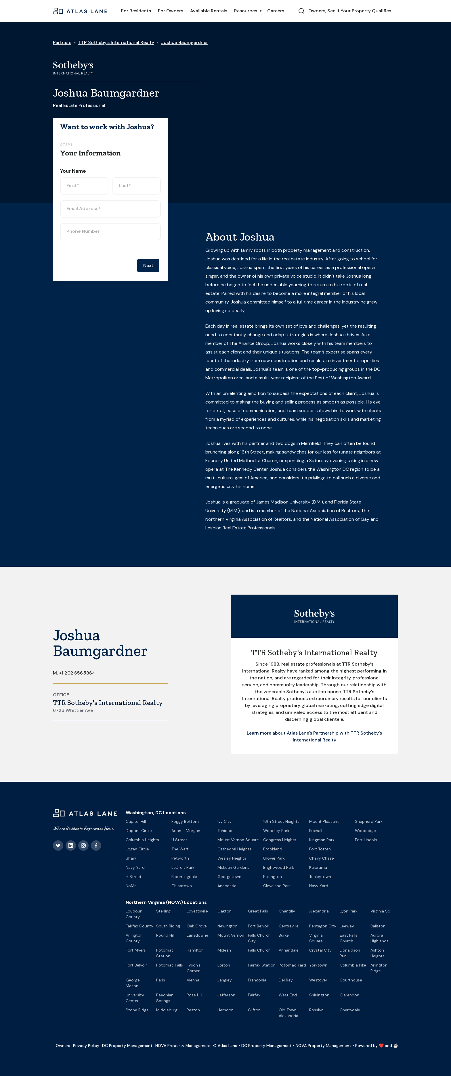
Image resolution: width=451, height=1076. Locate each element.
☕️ (395, 1045)
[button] (247, 10)
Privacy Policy (86, 1045)
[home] (80, 10)
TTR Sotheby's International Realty (116, 42)
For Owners (170, 11)
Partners (62, 42)
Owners (63, 1045)
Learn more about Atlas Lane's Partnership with (299, 733)
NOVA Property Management (183, 1045)
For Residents (136, 11)
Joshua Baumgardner (184, 42)
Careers (275, 11)
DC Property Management (127, 1045)
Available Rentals (208, 11)
